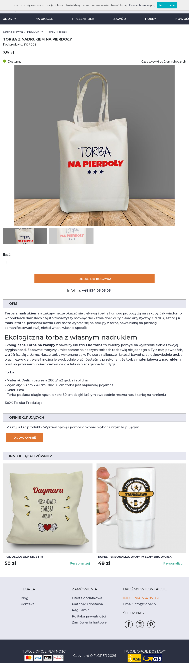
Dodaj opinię (24, 432)
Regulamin (79, 605)
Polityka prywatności (86, 611)
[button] (181, 145)
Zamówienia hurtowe (87, 617)
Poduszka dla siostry (22, 552)
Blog (24, 593)
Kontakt (26, 599)
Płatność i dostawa (85, 599)
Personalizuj (80, 558)
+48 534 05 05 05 (96, 290)
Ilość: (6, 254)
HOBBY (149, 18)
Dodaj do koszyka (94, 279)
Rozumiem (160, 5)
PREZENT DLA (83, 18)
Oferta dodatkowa (84, 593)
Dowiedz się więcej (137, 5)
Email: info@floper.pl (138, 599)
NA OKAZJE (45, 18)
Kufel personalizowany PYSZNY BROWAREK (132, 552)
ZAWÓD (119, 18)
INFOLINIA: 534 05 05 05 (141, 593)
